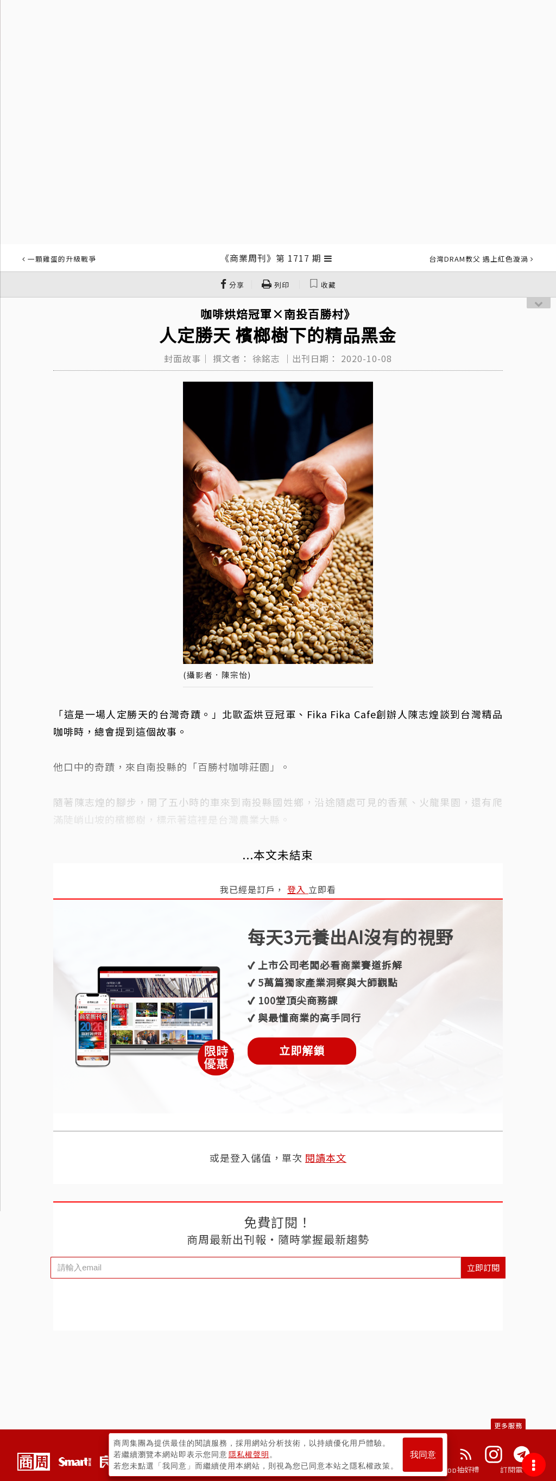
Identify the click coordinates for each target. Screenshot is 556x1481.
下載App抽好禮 (453, 1469)
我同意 (423, 1454)
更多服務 (508, 1425)
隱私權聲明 (249, 1454)
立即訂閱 (483, 1267)
